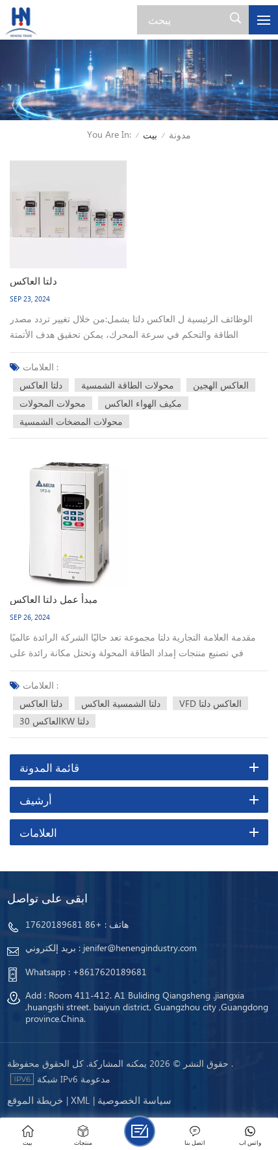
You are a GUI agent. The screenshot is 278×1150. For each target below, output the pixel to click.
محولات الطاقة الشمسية (127, 385)
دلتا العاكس (33, 281)
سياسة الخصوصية (134, 1099)
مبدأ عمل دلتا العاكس (53, 599)
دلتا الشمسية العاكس (120, 703)
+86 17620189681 (63, 924)
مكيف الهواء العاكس (143, 403)
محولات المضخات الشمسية (71, 421)
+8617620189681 (110, 971)
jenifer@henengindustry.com (140, 947)
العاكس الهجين (221, 385)
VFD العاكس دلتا (210, 703)
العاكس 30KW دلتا (54, 721)
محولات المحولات (52, 403)
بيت (150, 135)
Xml (80, 1099)
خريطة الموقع (35, 1099)
